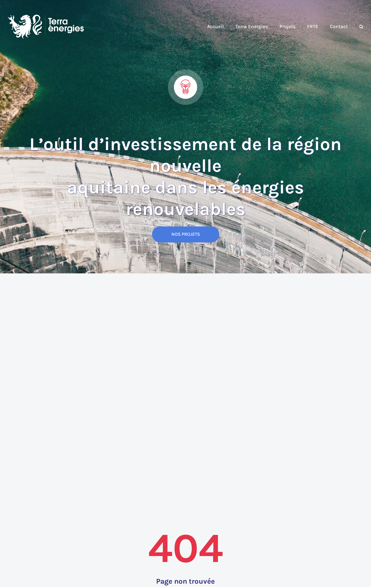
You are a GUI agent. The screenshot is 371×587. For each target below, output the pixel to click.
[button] (361, 27)
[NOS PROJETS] (185, 234)
